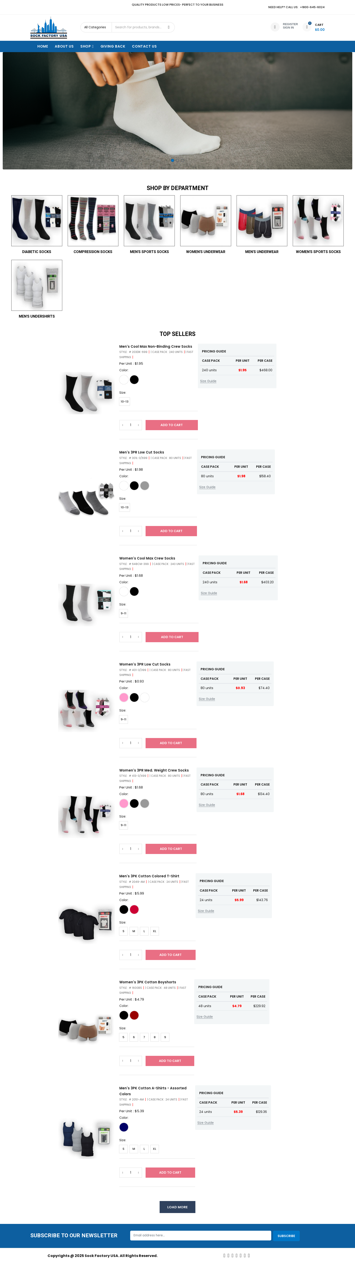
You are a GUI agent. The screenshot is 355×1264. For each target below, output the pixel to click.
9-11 (123, 613)
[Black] (134, 379)
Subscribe (286, 1236)
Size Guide (208, 381)
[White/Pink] (124, 697)
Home (42, 46)
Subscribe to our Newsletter (74, 1236)
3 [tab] (182, 160)
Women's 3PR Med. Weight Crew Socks (154, 770)
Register (290, 24)
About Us (64, 46)
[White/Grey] (124, 485)
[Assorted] (134, 909)
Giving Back (113, 46)
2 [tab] (177, 160)
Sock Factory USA (101, 1256)
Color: (123, 370)
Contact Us (144, 46)
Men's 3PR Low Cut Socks (141, 452)
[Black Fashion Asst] (134, 697)
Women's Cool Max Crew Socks (147, 558)
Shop (87, 46)
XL (154, 931)
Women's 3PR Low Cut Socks (144, 664)
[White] (124, 379)
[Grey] (144, 485)
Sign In (288, 27)
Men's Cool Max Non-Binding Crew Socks (155, 346)
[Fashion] (134, 1015)
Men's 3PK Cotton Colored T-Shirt (149, 876)
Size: (122, 392)
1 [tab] (172, 160)
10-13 (124, 401)
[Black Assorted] (134, 803)
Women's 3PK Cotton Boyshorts (147, 982)
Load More (177, 1207)
